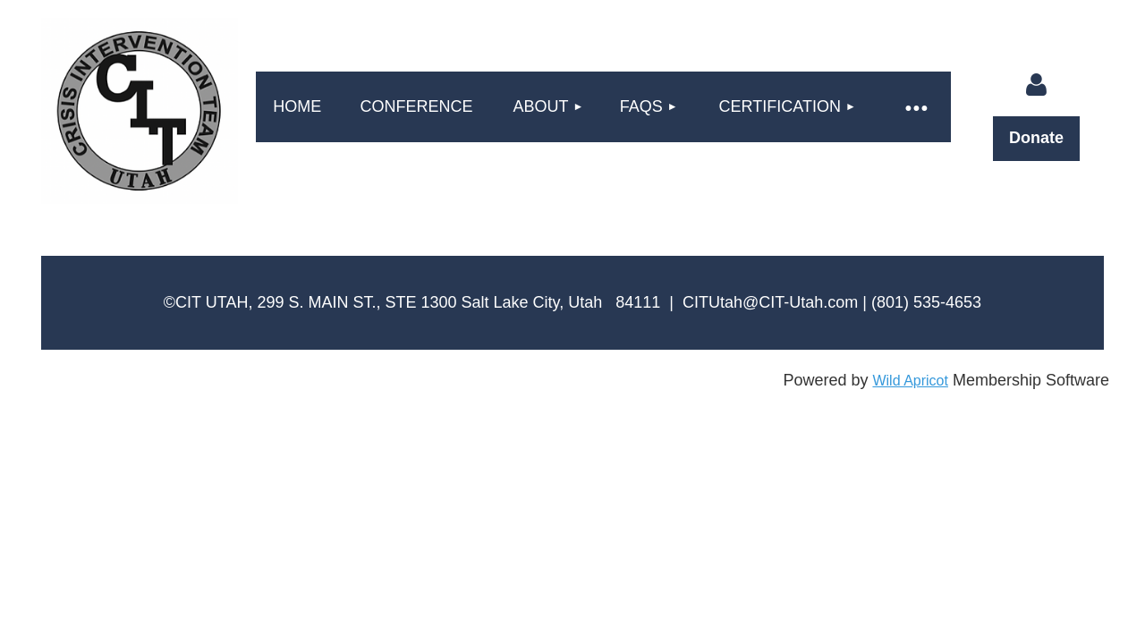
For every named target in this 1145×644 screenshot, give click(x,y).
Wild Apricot (909, 380)
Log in (1036, 85)
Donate (1036, 138)
